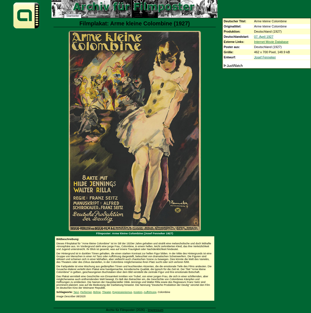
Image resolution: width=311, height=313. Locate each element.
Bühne (97, 292)
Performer (86, 292)
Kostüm (138, 292)
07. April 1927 (264, 36)
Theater (106, 292)
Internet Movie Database (271, 41)
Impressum (155, 310)
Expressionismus (122, 292)
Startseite (72, 15)
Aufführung (150, 292)
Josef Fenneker (265, 57)
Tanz (76, 292)
